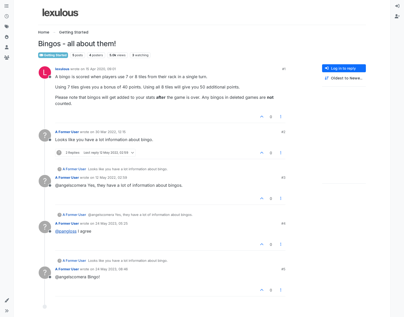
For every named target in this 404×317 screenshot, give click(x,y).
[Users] (6, 47)
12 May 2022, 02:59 (111, 177)
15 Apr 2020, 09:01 (101, 69)
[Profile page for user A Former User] (45, 135)
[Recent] (6, 16)
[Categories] (6, 6)
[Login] (397, 6)
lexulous (62, 69)
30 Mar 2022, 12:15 (110, 132)
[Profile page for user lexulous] (45, 72)
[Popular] (6, 37)
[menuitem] (397, 6)
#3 (283, 177)
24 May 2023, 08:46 (111, 269)
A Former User (67, 132)
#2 (283, 132)
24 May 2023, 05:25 (111, 223)
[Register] (397, 16)
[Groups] (6, 58)
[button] (6, 300)
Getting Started (53, 55)
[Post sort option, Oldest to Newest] (344, 78)
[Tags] (6, 27)
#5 (283, 269)
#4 (283, 223)
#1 (283, 69)
